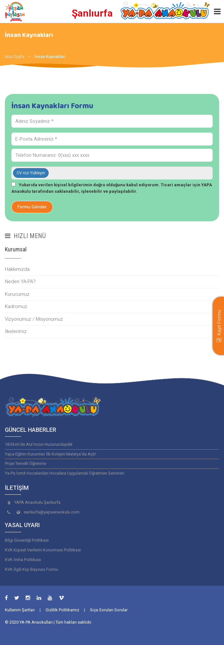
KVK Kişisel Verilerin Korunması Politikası (43, 549)
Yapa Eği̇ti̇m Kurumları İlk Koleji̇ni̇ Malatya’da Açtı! (50, 454)
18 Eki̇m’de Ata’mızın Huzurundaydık (39, 444)
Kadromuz (16, 306)
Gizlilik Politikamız (62, 609)
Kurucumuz (17, 294)
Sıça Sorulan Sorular (109, 609)
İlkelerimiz (16, 331)
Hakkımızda (17, 269)
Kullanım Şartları (20, 609)
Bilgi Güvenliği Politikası (27, 540)
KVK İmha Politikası (23, 559)
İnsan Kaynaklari (49, 56)
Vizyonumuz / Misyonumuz (34, 319)
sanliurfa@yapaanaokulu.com (52, 512)
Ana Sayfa (14, 56)
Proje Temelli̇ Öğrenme (25, 463)
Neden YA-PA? (20, 281)
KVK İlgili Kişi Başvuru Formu (31, 569)
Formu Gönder (32, 207)
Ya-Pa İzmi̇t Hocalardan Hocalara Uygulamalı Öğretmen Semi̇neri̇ (64, 473)
